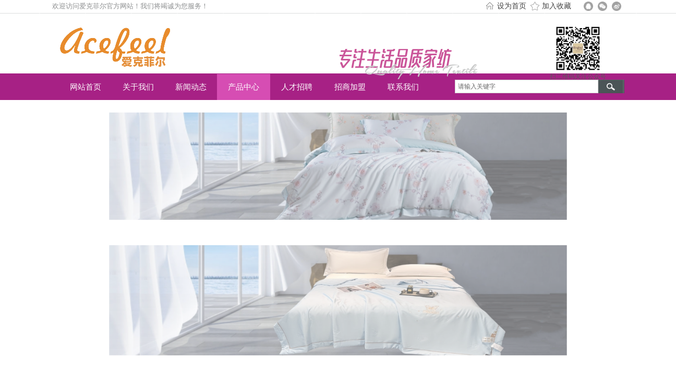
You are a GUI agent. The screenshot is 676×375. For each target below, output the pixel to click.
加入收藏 (556, 6)
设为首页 (511, 6)
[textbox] (526, 86)
